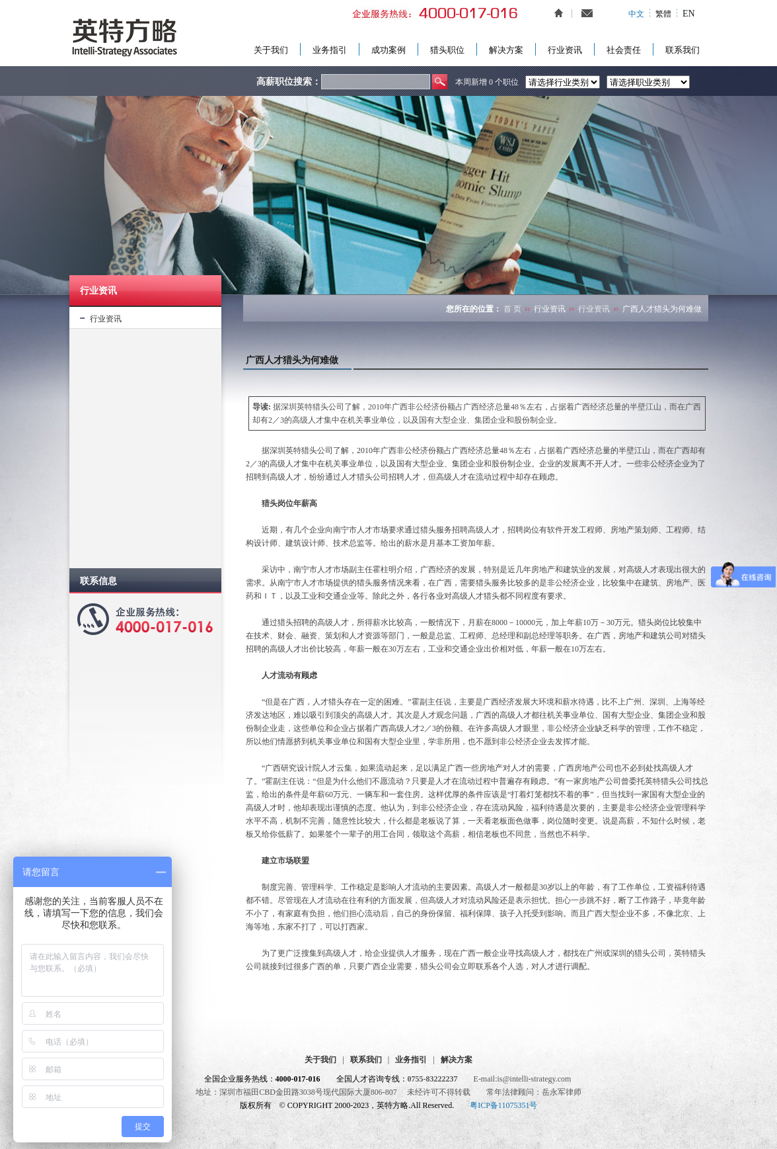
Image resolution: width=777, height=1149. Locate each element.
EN (689, 14)
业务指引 (330, 50)
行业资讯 (565, 50)
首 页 (512, 309)
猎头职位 (447, 50)
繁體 (663, 14)
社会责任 (624, 50)
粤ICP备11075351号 (503, 1105)
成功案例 (388, 50)
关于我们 (271, 50)
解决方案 (506, 50)
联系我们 (682, 50)
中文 (636, 14)
